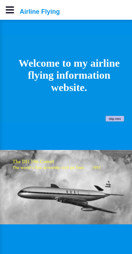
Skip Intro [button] (115, 118)
